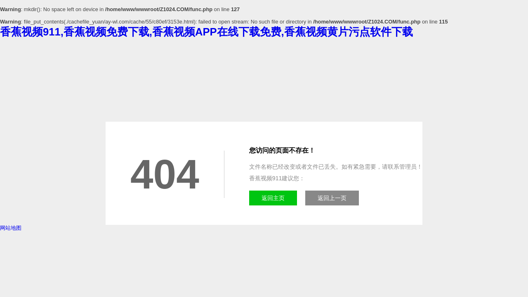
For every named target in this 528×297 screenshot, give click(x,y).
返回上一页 (332, 198)
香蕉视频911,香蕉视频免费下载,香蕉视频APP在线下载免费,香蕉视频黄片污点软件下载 (206, 32)
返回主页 (273, 198)
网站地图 (10, 228)
